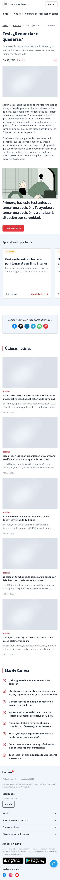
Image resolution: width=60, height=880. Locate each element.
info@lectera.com (9, 798)
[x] (20, 326)
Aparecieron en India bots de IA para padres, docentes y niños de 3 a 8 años (26, 518)
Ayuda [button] (8, 804)
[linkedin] (26, 326)
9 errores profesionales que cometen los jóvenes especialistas (31, 703)
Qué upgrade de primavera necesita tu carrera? (29, 682)
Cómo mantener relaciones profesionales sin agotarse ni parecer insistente (31, 746)
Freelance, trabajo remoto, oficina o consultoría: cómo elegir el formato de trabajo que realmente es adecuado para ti (32, 724)
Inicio (5, 13)
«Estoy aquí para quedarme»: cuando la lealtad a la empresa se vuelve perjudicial (31, 714)
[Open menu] (5, 4)
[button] (56, 60)
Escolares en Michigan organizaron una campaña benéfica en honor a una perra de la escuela (28, 457)
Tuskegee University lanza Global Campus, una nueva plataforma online (27, 639)
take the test (13, 228)
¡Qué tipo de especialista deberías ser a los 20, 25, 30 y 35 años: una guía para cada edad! (33, 692)
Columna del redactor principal (41, 13)
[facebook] (14, 326)
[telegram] (33, 326)
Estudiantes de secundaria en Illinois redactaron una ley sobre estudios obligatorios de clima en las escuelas (29, 397)
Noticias (18, 13)
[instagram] (10, 875)
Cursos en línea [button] (20, 4)
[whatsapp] (39, 326)
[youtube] (17, 875)
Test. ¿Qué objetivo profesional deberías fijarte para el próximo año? (31, 735)
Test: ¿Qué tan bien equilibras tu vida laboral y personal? (33, 756)
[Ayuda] (54, 863)
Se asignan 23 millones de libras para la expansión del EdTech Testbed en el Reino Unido (29, 578)
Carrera (17, 25)
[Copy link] (45, 326)
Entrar (51, 4)
